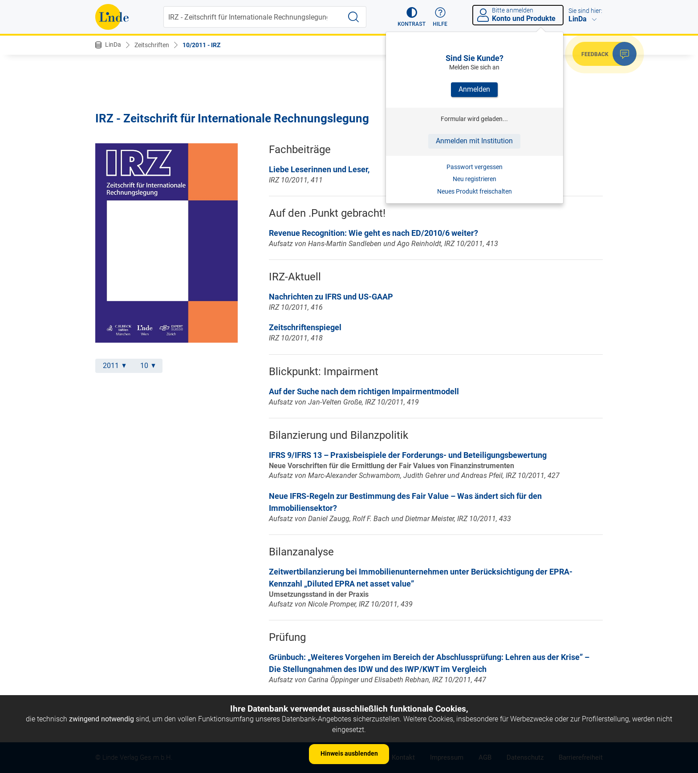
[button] (411, 17)
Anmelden (474, 89)
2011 (114, 365)
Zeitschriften (151, 45)
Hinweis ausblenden (349, 753)
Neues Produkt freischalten (474, 191)
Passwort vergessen (474, 166)
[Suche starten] (353, 16)
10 (147, 365)
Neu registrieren (474, 178)
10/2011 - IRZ (201, 45)
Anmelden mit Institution (474, 141)
